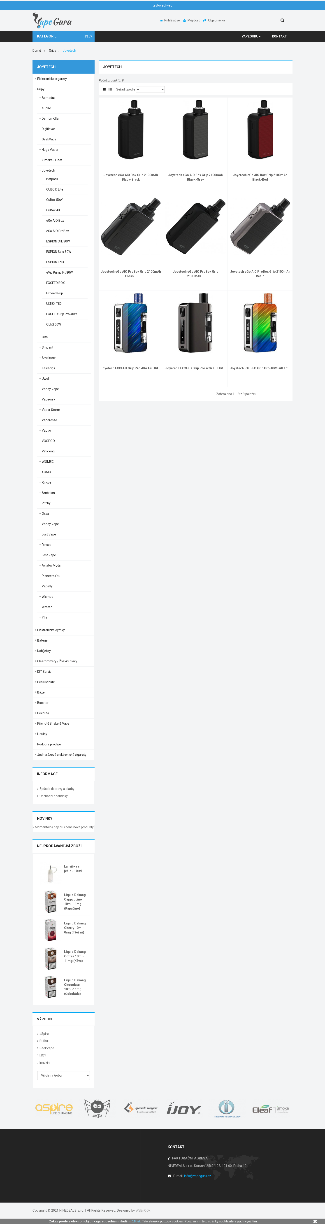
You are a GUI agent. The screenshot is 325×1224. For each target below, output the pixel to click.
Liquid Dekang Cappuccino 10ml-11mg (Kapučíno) (75, 901)
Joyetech (48, 170)
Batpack (52, 179)
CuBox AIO (53, 210)
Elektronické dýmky (51, 630)
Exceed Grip (54, 293)
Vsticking (48, 451)
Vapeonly (48, 399)
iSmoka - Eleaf (52, 160)
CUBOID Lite (54, 189)
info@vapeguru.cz (197, 1176)
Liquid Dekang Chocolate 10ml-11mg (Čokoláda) (75, 987)
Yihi (44, 617)
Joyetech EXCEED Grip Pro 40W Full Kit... (131, 368)
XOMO (46, 472)
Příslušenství (46, 682)
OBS (45, 337)
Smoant (47, 347)
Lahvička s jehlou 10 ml (73, 869)
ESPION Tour (55, 262)
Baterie (42, 640)
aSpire (46, 108)
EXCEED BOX (55, 283)
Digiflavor (48, 129)
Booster (43, 703)
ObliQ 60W (53, 324)
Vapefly (47, 586)
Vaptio (46, 430)
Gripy (40, 89)
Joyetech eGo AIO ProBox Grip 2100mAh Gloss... (131, 274)
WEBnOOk (143, 1210)
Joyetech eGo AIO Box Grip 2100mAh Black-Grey (195, 177)
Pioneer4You (51, 576)
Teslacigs (48, 368)
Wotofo (47, 607)
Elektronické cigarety (52, 79)
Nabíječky (44, 651)
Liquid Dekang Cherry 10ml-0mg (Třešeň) (75, 927)
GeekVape (49, 139)
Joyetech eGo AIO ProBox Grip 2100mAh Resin (260, 274)
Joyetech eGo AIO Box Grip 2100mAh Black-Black (131, 177)
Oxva (45, 513)
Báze (41, 692)
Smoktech (49, 358)
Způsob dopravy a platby (56, 789)
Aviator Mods (51, 565)
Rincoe (46, 482)
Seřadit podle (125, 89)
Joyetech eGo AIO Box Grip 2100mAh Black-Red (260, 177)
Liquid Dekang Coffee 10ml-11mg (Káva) (75, 956)
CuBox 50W (54, 200)
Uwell (45, 378)
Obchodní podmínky (53, 796)
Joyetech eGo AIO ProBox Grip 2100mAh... (195, 274)
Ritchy (46, 503)
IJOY (42, 1055)
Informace (47, 774)
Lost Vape (49, 534)
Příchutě (43, 713)
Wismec (47, 596)
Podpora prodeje (49, 744)
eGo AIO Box (55, 220)
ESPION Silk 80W (58, 241)
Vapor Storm (51, 410)
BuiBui (44, 1041)
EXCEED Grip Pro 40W (61, 314)
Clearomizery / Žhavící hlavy (57, 661)
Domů (36, 50)
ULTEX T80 (54, 303)
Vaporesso (49, 420)
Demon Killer (51, 118)
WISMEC (48, 461)
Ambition (48, 493)
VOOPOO (48, 441)
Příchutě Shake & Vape (53, 723)
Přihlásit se (170, 20)
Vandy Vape (50, 389)
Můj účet (191, 20)
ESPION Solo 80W (58, 252)
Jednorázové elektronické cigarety (61, 754)
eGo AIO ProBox (57, 231)
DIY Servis (44, 671)
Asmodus (49, 98)
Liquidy (42, 734)
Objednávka (214, 20)
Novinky (44, 818)
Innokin (44, 1062)
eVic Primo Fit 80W (59, 272)
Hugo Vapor (50, 149)
